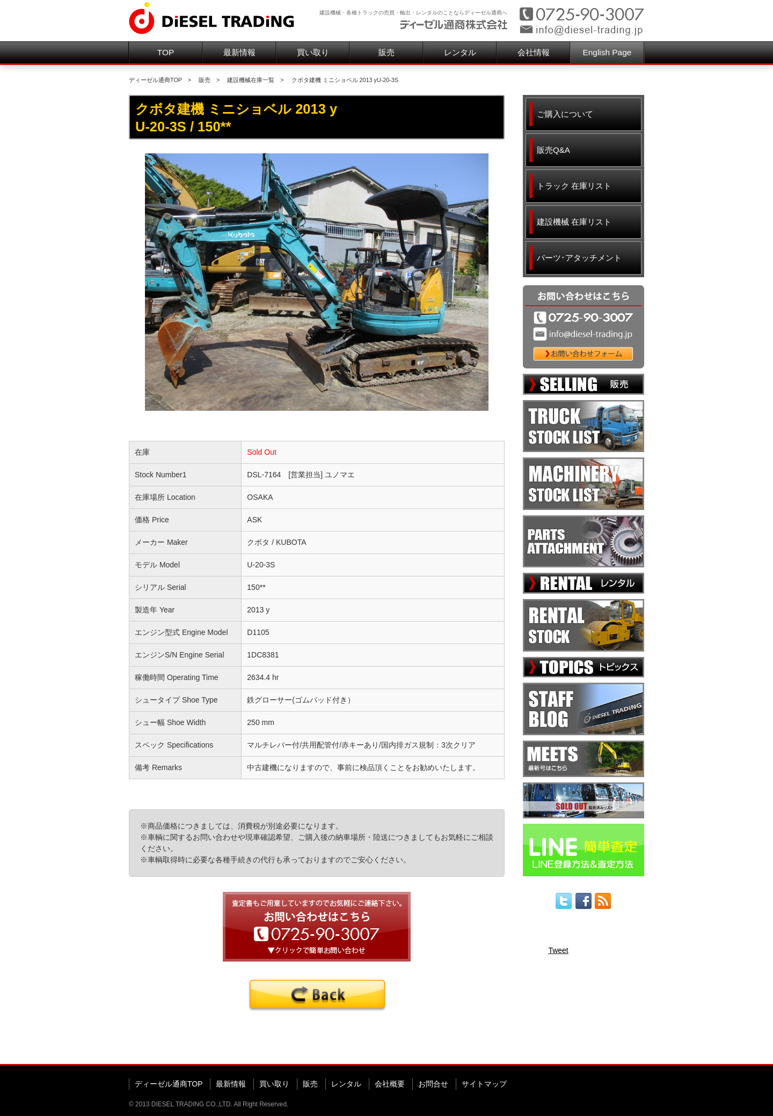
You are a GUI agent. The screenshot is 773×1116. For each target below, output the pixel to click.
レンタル (460, 52)
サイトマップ (484, 1084)
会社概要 (390, 1084)
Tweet (558, 950)
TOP (165, 52)
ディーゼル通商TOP (155, 80)
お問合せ (433, 1084)
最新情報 (239, 52)
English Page (607, 52)
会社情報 (533, 52)
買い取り (313, 52)
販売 (386, 52)
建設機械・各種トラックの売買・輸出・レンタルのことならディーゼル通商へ (413, 13)
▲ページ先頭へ (623, 1047)
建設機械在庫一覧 (250, 80)
